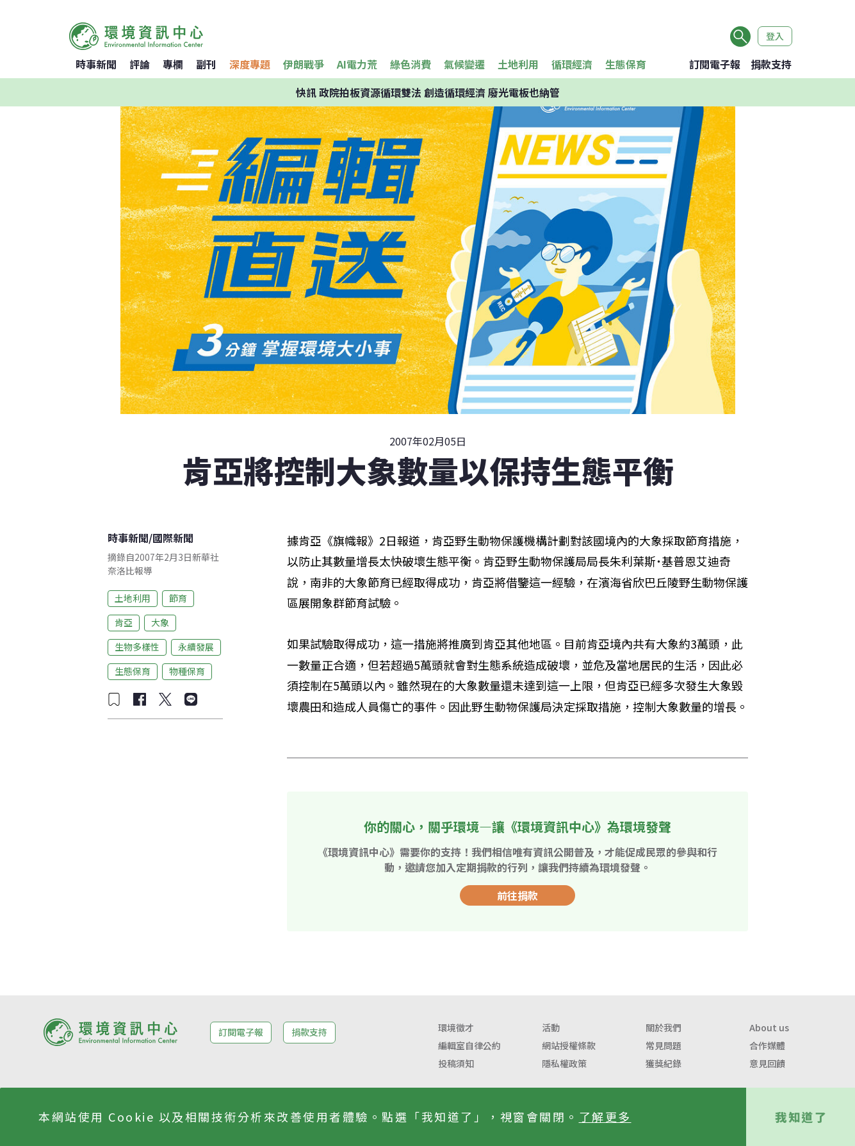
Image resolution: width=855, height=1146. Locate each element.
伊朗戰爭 (303, 64)
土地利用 (518, 64)
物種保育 (187, 671)
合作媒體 (767, 1045)
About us (769, 1027)
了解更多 (605, 1116)
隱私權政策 (564, 1063)
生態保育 (625, 64)
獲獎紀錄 (663, 1063)
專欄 (173, 64)
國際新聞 (172, 537)
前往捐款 (517, 895)
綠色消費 (410, 64)
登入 (775, 35)
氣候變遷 (464, 64)
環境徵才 (456, 1027)
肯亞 (124, 622)
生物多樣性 (137, 646)
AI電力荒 (357, 64)
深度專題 (249, 64)
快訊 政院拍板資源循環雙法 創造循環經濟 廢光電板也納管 (428, 92)
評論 (139, 64)
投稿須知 (456, 1063)
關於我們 (663, 1027)
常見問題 (663, 1045)
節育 (178, 598)
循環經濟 (571, 64)
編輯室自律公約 (469, 1045)
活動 (551, 1027)
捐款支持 (771, 64)
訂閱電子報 (714, 64)
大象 (160, 622)
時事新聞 (96, 64)
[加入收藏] (114, 699)
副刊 (206, 64)
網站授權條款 (569, 1045)
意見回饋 (767, 1063)
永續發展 (196, 646)
